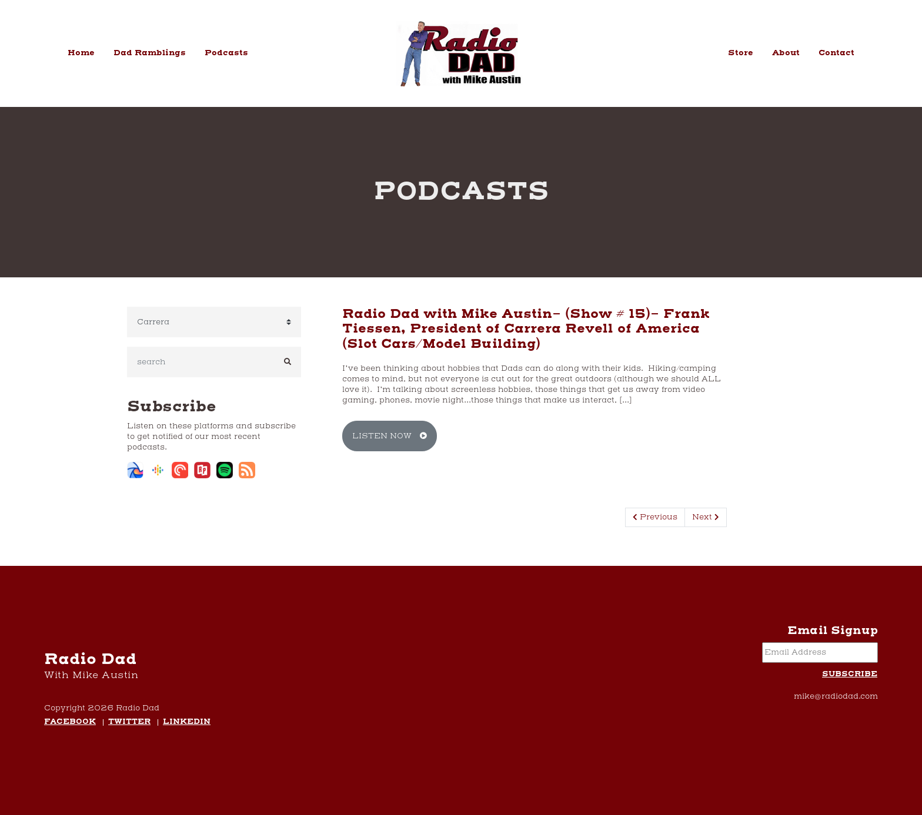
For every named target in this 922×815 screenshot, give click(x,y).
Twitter (129, 722)
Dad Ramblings (149, 53)
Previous (655, 517)
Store (740, 53)
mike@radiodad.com (836, 696)
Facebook (70, 722)
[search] (201, 362)
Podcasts (226, 53)
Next (705, 517)
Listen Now (389, 436)
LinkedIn (187, 722)
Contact (836, 53)
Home (81, 53)
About (786, 53)
